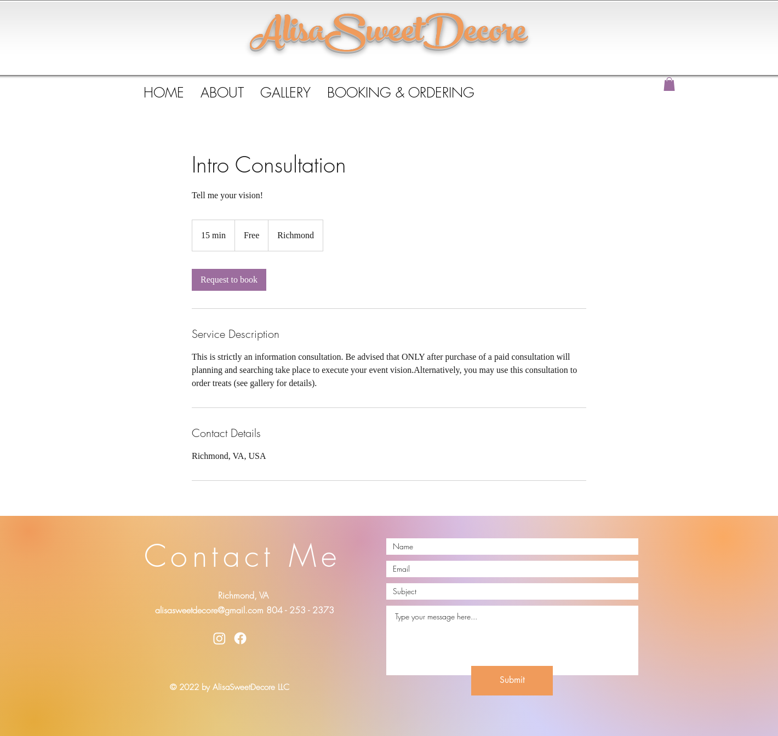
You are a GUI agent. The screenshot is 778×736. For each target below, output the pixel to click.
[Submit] (512, 680)
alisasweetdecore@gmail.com (209, 610)
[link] (229, 280)
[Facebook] (240, 638)
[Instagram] (219, 638)
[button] (669, 84)
